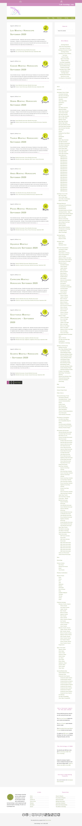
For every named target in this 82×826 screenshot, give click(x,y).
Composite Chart (62, 674)
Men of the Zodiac (62, 195)
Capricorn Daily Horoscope (66, 449)
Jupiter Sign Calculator (64, 111)
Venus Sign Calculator (63, 150)
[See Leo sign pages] (36, 816)
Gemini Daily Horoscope (65, 450)
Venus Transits (63, 626)
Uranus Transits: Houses (65, 641)
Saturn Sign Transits (63, 527)
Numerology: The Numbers (64, 372)
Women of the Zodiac (63, 200)
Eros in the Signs (64, 319)
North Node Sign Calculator (65, 126)
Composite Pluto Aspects (65, 686)
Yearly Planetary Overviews (64, 414)
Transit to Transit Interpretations (66, 411)
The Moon (61, 594)
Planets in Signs (62, 315)
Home (31, 796)
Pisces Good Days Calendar (66, 483)
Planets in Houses (63, 293)
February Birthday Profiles (66, 355)
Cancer (17, 86)
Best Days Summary (63, 97)
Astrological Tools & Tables (63, 92)
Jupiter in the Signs (64, 322)
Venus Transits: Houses (65, 643)
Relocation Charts (62, 244)
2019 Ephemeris (63, 173)
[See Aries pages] (23, 816)
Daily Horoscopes (59, 799)
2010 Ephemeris (63, 160)
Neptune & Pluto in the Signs (66, 329)
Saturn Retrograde (63, 409)
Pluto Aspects (63, 278)
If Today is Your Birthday (64, 371)
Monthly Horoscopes (30, 49)
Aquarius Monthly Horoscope (21, 263)
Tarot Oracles (61, 569)
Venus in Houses (64, 314)
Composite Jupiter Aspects (66, 677)
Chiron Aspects (63, 266)
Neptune (60, 585)
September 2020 (37, 51)
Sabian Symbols (62, 225)
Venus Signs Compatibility (64, 698)
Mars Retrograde (62, 406)
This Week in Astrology (64, 530)
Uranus (60, 597)
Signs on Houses (62, 337)
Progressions (61, 644)
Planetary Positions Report (64, 427)
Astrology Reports (65, 44)
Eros (60, 580)
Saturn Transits (63, 617)
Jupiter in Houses (64, 297)
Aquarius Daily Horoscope (66, 444)
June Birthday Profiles (65, 361)
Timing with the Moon (63, 146)
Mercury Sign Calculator (64, 116)
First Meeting (61, 694)
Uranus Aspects (63, 290)
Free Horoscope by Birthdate (65, 424)
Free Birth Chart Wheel (64, 419)
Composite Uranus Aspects (66, 691)
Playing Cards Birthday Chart (65, 376)
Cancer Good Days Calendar (66, 472)
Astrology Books (62, 208)
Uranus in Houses (64, 312)
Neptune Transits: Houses (66, 634)
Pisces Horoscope (32, 229)
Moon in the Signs (64, 327)
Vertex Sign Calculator (63, 153)
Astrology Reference (64, 71)
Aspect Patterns (62, 251)
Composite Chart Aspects (64, 676)
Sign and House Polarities (64, 227)
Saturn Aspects (63, 281)
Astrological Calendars (64, 397)
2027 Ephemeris (63, 187)
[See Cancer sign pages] (33, 816)
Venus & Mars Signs (63, 197)
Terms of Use (33, 801)
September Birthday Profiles (66, 369)
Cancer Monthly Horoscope (21, 85)
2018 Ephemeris (63, 172)
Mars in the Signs (64, 324)
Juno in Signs (63, 320)
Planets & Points (65, 60)
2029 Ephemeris (63, 190)
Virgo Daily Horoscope (65, 462)
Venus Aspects (63, 291)
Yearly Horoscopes (63, 534)
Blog (58, 384)
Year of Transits (62, 723)
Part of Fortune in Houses (66, 305)
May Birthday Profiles (65, 364)
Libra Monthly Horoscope (65, 515)
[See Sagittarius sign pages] (48, 816)
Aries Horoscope (22, 194)
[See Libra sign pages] (42, 816)
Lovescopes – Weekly (63, 498)
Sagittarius (27, 339)
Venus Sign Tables (63, 151)
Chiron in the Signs (64, 317)
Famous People (65, 57)
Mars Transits (63, 610)
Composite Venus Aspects (66, 693)
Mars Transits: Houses (65, 631)
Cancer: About (62, 652)
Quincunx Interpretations (65, 280)
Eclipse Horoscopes (63, 464)
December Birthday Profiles (66, 354)
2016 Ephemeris (63, 168)
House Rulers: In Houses (64, 252)
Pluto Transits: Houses (65, 636)
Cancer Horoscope (23, 86)
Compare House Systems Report (66, 213)
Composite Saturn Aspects (66, 687)
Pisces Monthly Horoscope (31, 228)
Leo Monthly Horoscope (20, 49)
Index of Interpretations (64, 254)
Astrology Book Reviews (65, 74)
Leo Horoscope (21, 51)
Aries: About (61, 651)
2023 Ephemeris (63, 180)
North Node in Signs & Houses (65, 259)
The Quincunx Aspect (65, 285)
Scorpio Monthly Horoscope (31, 373)
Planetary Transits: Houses (64, 627)
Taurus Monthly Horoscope (31, 157)
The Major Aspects (63, 230)
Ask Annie (65, 55)
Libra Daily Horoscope (65, 454)
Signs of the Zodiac (65, 58)
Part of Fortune (62, 589)
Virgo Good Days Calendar (66, 493)
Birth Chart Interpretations (65, 46)
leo (16, 51)
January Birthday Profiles (65, 357)
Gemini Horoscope (23, 122)
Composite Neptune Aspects (66, 684)
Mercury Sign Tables (63, 117)
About (58, 86)
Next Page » (18, 382)
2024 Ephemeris (63, 182)
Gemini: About (62, 656)
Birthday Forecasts (63, 347)
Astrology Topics (65, 72)
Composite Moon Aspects (66, 682)
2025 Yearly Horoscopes (65, 549)
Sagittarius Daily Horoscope (66, 457)
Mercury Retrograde (63, 407)
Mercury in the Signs (64, 325)
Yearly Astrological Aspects (65, 532)
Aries (17, 194)
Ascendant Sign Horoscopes (65, 433)
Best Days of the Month (64, 95)
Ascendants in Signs (63, 249)
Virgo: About (61, 668)
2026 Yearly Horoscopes (65, 551)
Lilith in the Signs (62, 256)
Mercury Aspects (64, 271)
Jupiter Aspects (63, 268)
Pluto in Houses (63, 307)
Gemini (17, 122)
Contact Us (32, 799)
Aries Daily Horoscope (65, 445)
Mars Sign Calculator (63, 114)
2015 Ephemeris (63, 167)
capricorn (18, 300)
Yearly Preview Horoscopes (65, 554)
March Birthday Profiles (65, 362)
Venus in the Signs (64, 332)
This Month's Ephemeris (64, 145)
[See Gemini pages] (29, 816)
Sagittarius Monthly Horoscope (31, 337)
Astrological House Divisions (65, 205)
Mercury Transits (64, 612)
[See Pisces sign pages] (58, 816)
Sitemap (32, 803)
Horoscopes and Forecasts (63, 430)
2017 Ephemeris (63, 170)
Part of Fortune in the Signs (65, 261)
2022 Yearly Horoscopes (65, 544)
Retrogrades (61, 136)
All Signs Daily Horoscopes (66, 440)
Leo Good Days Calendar (65, 479)
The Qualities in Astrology (64, 342)
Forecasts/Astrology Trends (63, 395)
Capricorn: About (62, 654)
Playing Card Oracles (63, 566)
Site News (32, 804)
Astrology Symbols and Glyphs (65, 210)
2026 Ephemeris (63, 185)
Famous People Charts (62, 390)
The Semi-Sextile (64, 288)
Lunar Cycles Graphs (63, 112)
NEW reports (66, 733)
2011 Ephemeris (63, 162)
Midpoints (61, 243)
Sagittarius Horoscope (35, 339)
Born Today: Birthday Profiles (65, 349)
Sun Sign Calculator (63, 141)
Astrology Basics (62, 206)
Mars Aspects (63, 269)
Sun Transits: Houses (65, 639)
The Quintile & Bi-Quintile (65, 286)
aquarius (18, 265)
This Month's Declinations (64, 143)
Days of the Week (62, 217)
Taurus (33, 159)
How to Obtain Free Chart (64, 222)
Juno (60, 582)
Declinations (61, 102)
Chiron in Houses (64, 295)
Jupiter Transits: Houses (65, 629)
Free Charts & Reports (60, 797)
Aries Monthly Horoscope (21, 192)
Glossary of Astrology (63, 218)
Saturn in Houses (64, 308)
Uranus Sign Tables (63, 148)
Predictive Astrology (64, 67)
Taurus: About (62, 666)
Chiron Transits (63, 605)
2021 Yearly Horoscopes (65, 542)
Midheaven (61, 584)
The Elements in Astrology (64, 228)
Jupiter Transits (63, 609)
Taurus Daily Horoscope (65, 461)
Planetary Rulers (62, 223)
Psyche (60, 131)
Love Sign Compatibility (65, 62)
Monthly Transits (62, 119)
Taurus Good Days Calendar (66, 491)
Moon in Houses (63, 302)
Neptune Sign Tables (63, 122)
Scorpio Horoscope (33, 374)
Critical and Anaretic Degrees (65, 215)
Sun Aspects (63, 283)
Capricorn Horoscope (25, 300)
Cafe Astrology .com (18, 10)
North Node (61, 587)
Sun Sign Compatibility (64, 696)
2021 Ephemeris (63, 177)
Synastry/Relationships (65, 65)
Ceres (60, 577)
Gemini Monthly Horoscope (21, 120)
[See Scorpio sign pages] (45, 816)
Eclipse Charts (62, 404)
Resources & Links (65, 76)
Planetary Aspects (63, 263)
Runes (60, 568)
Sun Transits (63, 621)
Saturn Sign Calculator (63, 139)
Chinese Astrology (61, 387)
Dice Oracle (61, 564)
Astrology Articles (65, 51)
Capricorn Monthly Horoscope (22, 298)
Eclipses (60, 104)
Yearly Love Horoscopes (64, 552)
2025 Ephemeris (63, 184)
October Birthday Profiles (65, 367)
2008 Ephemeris (63, 156)
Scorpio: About (62, 664)
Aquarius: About (62, 649)
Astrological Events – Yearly (65, 399)
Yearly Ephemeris (62, 155)
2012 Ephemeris (63, 163)
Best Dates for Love (63, 435)
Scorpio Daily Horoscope (65, 459)
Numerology (59, 560)
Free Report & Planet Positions (65, 425)
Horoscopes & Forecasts (65, 48)
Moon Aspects (63, 273)
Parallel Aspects (63, 276)
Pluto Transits (63, 615)
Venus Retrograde (62, 412)
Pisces (26, 229)
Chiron (60, 579)
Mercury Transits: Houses (66, 632)
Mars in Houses (63, 298)
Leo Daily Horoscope (64, 452)
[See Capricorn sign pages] (52, 816)
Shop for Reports (59, 796)
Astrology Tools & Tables (65, 69)
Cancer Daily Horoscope (65, 447)
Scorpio (26, 374)
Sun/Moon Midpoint (63, 592)
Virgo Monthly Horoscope (65, 525)
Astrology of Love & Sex (62, 193)
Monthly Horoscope (29, 51)
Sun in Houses (63, 310)
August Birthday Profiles (65, 352)
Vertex (60, 599)
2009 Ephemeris (63, 158)
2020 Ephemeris (63, 175)
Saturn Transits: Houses (65, 638)
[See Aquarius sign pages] (55, 816)
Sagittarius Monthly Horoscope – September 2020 (22, 318)
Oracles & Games (61, 563)
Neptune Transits (64, 614)
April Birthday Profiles (65, 350)
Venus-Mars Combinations (64, 198)
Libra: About (61, 659)
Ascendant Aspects (64, 264)
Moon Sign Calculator (63, 121)
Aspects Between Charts (64, 672)
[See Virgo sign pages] (39, 816)
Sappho (60, 138)
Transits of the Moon (64, 622)
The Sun (60, 596)
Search (31, 806)
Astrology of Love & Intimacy (65, 53)
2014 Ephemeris (63, 165)
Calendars (61, 99)
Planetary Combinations (62, 572)
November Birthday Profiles (66, 366)
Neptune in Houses (64, 303)
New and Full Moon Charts (64, 124)
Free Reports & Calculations (65, 78)
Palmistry (61, 374)
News (58, 557)
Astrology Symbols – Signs (64, 211)
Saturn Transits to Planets (66, 619)
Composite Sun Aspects (65, 689)
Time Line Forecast (63, 718)
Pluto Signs (61, 129)
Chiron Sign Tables (63, 100)
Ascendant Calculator (63, 94)
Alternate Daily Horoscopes (66, 442)
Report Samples (62, 236)
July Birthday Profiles (65, 359)
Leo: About (61, 657)
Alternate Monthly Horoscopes (65, 432)
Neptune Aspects (64, 274)
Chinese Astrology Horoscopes (65, 437)
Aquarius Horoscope (24, 265)
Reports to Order (62, 238)
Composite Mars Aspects (65, 679)
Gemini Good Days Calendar (66, 478)
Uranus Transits (63, 624)
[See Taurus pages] (26, 816)
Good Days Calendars (63, 466)
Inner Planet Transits (64, 607)
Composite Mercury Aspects (66, 681)
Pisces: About (62, 661)
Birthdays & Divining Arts (64, 64)
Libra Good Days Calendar (66, 481)
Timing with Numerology (64, 378)
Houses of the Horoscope (64, 220)
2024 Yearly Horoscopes (65, 547)
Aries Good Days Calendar (66, 471)
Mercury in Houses (64, 300)
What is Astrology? (63, 232)
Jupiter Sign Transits (63, 495)
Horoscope (30, 122)
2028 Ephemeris (63, 189)
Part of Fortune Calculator (64, 128)
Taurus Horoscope (40, 159)
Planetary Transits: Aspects (65, 604)
